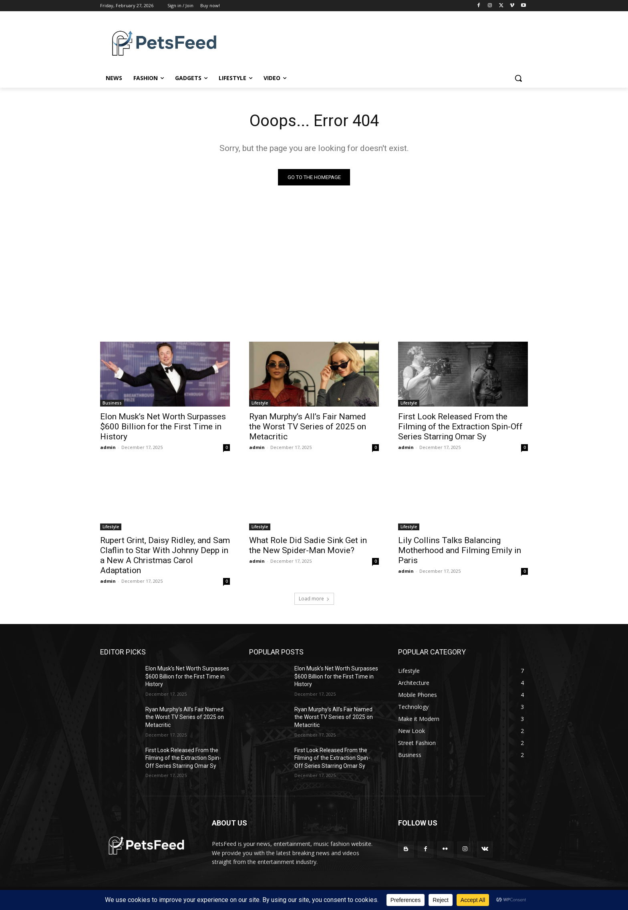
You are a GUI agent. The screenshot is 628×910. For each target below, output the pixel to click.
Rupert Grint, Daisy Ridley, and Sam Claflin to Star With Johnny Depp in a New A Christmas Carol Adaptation (165, 555)
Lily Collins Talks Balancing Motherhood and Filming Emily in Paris (459, 550)
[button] (518, 78)
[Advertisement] (314, 261)
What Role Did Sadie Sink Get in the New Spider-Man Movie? (308, 545)
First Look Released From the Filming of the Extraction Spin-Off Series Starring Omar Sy (460, 426)
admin (108, 447)
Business (112, 403)
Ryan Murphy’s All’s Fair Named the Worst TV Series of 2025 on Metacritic (307, 426)
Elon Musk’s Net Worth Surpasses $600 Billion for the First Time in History (163, 426)
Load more (314, 598)
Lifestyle (260, 403)
